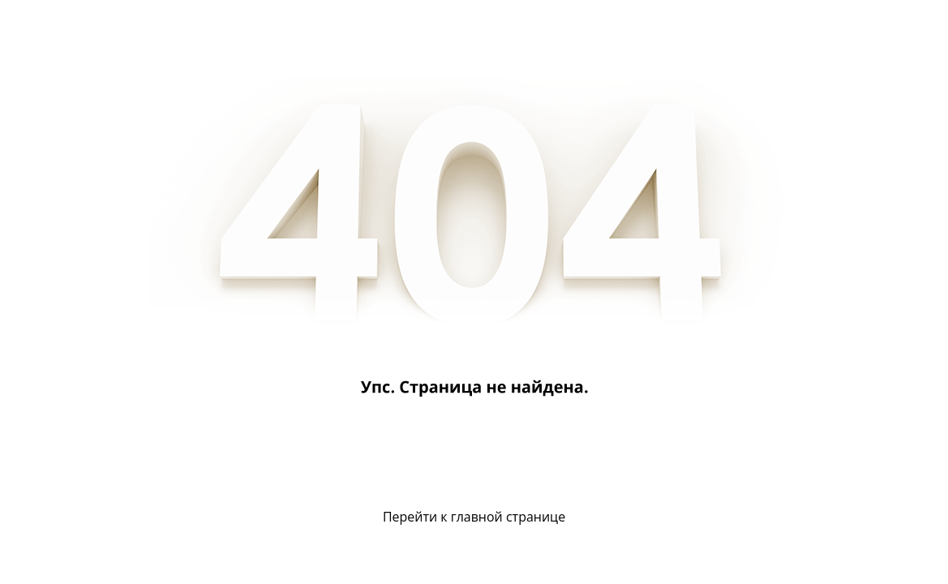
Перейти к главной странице (474, 517)
